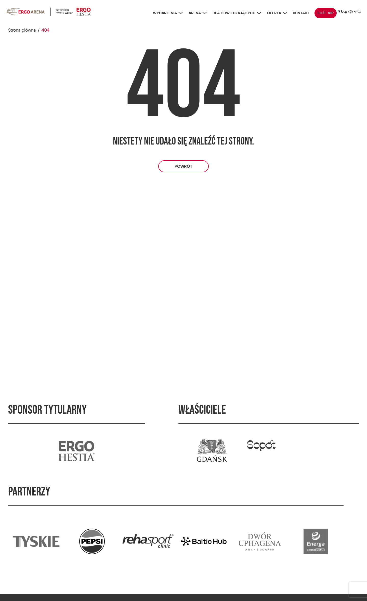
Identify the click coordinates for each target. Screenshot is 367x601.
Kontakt (301, 13)
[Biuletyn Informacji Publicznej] (342, 12)
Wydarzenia (166, 13)
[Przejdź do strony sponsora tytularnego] (76, 451)
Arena (196, 13)
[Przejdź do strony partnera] (36, 541)
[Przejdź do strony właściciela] (211, 451)
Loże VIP (326, 13)
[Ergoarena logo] (25, 12)
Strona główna (22, 30)
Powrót (183, 166)
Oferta (275, 13)
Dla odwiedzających (236, 13)
